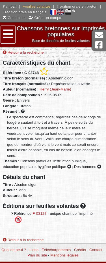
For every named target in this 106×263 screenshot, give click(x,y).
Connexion (14, 18)
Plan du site (37, 255)
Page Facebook (99, 45)
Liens (33, 250)
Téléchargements (56, 250)
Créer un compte (45, 18)
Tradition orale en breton (77, 6)
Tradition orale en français (24, 12)
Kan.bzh (10, 6)
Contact (95, 250)
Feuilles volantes (37, 6)
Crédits (80, 250)
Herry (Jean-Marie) (55, 89)
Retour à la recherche (23, 52)
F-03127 (40, 213)
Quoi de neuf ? (13, 250)
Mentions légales (64, 255)
